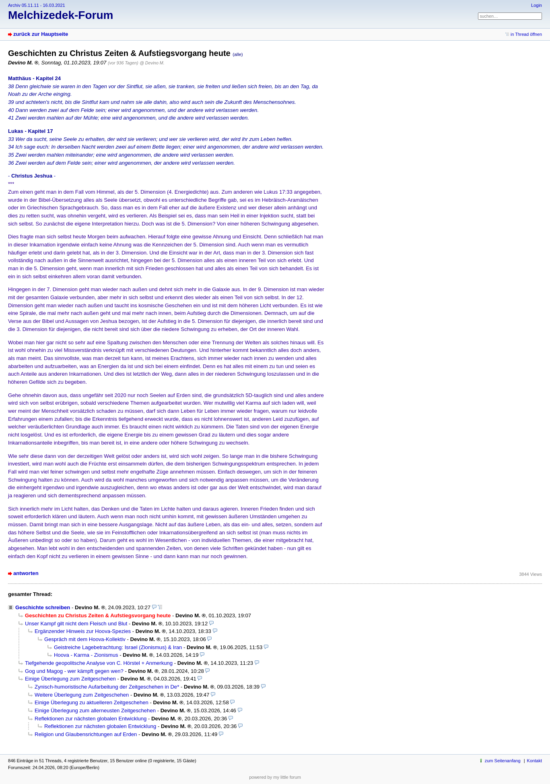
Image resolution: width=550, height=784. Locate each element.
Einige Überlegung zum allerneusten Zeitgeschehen (95, 710)
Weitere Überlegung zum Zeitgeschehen (82, 695)
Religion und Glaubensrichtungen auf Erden (86, 734)
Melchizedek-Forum (60, 15)
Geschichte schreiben (42, 607)
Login (536, 5)
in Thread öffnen (526, 34)
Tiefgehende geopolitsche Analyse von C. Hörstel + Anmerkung (99, 663)
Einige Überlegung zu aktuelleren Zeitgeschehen (91, 702)
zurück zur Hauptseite (40, 34)
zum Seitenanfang (503, 760)
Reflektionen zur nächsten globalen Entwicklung (90, 719)
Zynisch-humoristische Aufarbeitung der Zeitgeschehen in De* (107, 687)
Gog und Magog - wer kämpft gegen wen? (74, 671)
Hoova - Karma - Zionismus (86, 655)
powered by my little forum (275, 777)
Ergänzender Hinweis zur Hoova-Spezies (83, 631)
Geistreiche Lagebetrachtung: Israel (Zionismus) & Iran (118, 647)
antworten (26, 573)
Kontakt (534, 760)
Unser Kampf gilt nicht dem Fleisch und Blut (76, 624)
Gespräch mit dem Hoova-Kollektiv (85, 639)
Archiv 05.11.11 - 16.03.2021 (36, 5)
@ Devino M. (152, 62)
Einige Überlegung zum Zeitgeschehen (70, 679)
